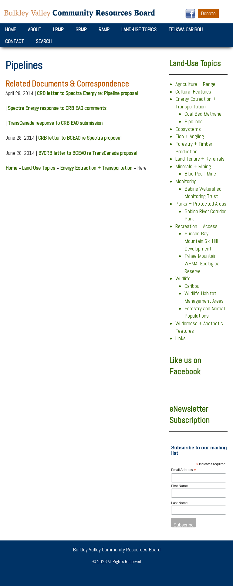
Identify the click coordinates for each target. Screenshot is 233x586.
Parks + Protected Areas (200, 203)
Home (10, 29)
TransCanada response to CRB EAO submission (55, 123)
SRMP (81, 29)
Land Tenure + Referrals (200, 158)
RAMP (104, 29)
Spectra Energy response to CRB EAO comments (57, 108)
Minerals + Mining (193, 166)
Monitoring (186, 181)
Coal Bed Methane (202, 114)
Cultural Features (193, 91)
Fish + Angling (189, 136)
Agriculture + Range (195, 84)
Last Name (179, 503)
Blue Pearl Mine (200, 173)
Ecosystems (188, 129)
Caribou (191, 286)
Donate (208, 13)
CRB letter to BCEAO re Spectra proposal (79, 138)
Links (180, 338)
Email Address (183, 470)
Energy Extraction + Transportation (96, 168)
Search (44, 41)
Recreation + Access (196, 226)
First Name (179, 486)
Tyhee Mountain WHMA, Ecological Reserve (202, 263)
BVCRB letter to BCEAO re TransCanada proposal (87, 153)
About (34, 29)
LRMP (58, 29)
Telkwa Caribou (185, 29)
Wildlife (183, 278)
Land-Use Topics (139, 29)
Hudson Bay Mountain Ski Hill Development (201, 241)
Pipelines (193, 121)
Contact (14, 41)
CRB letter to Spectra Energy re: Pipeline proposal (87, 93)
